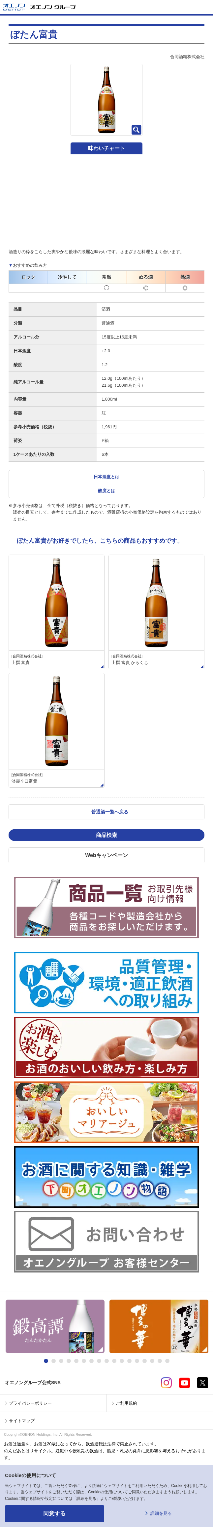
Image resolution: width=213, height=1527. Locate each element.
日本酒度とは (106, 476)
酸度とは (106, 490)
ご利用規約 (126, 1403)
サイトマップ (22, 1420)
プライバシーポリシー (30, 1403)
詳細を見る (161, 1513)
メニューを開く (205, 7)
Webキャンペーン (106, 855)
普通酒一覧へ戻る (109, 811)
